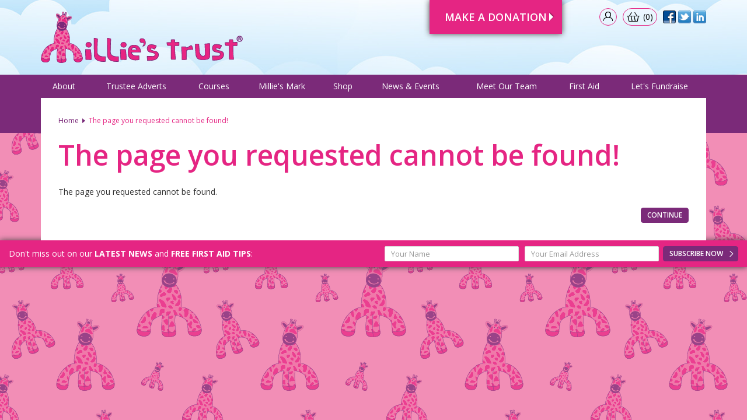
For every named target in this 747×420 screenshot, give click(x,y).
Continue (664, 215)
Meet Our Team (506, 86)
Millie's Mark (282, 86)
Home (68, 120)
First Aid (584, 86)
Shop (342, 86)
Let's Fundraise (659, 86)
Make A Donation (496, 17)
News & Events (410, 86)
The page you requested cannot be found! (158, 120)
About (64, 86)
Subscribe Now (696, 253)
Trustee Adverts (136, 86)
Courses (213, 86)
